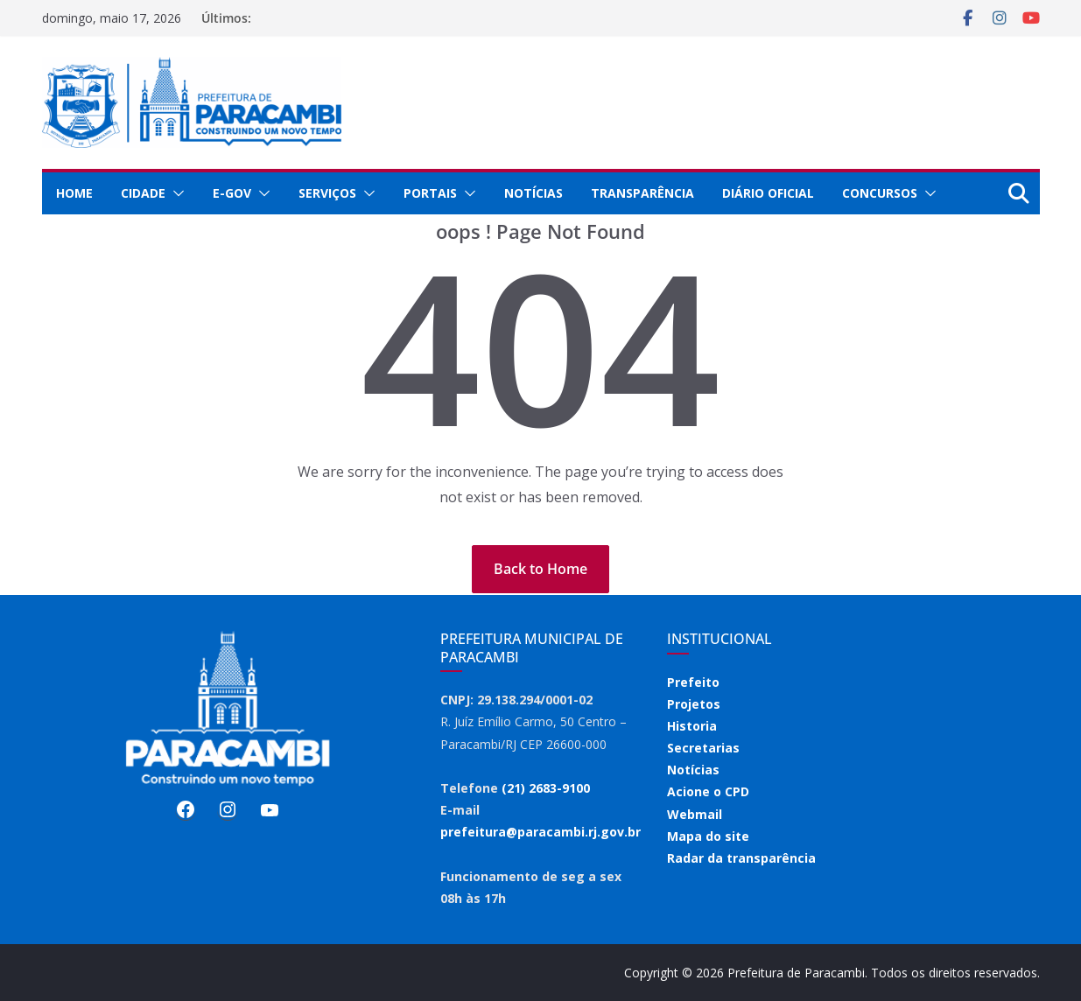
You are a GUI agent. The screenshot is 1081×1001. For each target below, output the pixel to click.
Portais (430, 193)
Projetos (693, 704)
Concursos (879, 193)
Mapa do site (708, 836)
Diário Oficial (768, 193)
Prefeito (693, 682)
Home (74, 193)
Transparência (642, 193)
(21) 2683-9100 (546, 788)
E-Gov (232, 193)
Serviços (327, 193)
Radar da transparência (741, 858)
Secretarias (703, 747)
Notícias (533, 193)
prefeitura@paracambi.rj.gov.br (540, 831)
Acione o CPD (708, 791)
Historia (692, 726)
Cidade (143, 193)
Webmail (694, 814)
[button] (175, 193)
